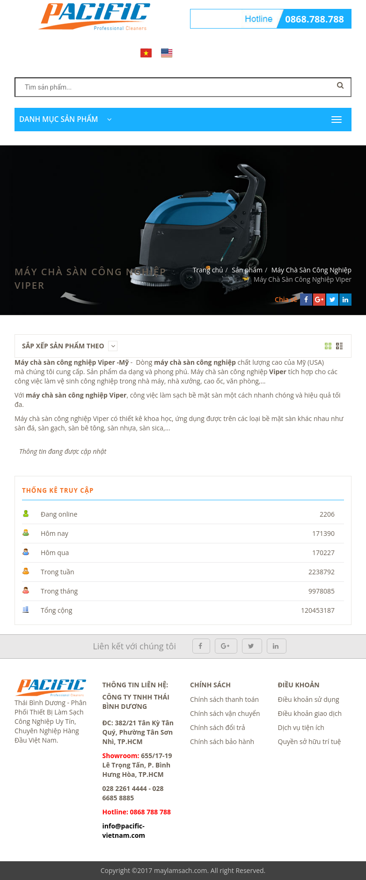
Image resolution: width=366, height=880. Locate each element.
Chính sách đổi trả (217, 727)
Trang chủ (208, 269)
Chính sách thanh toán (224, 699)
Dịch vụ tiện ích (301, 727)
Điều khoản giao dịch (310, 713)
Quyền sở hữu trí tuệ (309, 741)
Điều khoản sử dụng (308, 699)
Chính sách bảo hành (222, 741)
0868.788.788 (314, 19)
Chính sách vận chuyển (225, 713)
